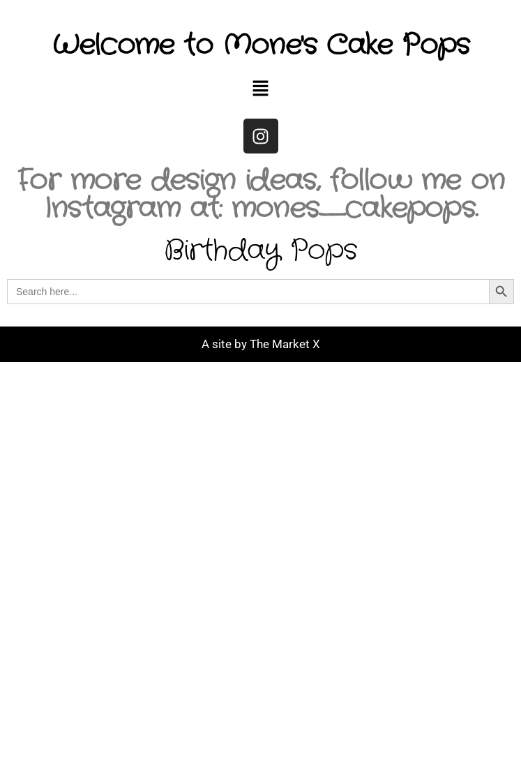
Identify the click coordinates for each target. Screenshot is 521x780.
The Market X (285, 344)
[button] (260, 89)
